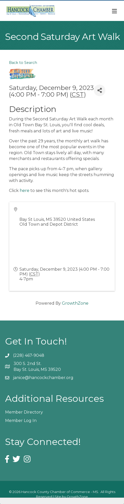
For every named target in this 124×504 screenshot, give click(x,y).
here (24, 190)
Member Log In (21, 420)
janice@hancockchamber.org (43, 377)
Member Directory (24, 412)
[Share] (99, 90)
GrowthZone (75, 303)
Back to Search (23, 62)
